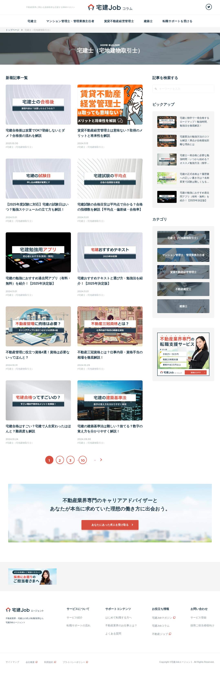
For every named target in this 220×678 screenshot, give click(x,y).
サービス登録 (198, 617)
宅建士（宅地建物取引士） (20, 147)
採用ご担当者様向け (202, 625)
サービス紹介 (74, 617)
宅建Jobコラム (160, 625)
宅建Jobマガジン (162, 617)
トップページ (12, 30)
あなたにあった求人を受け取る (110, 524)
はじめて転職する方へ (118, 617)
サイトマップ (12, 662)
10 (83, 460)
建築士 (148, 21)
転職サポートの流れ (78, 625)
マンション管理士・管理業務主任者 (70, 21)
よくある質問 (113, 633)
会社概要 (30, 662)
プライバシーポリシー (74, 662)
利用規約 (48, 662)
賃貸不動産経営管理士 (119, 21)
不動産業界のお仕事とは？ (121, 625)
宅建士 (32, 21)
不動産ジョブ (160, 634)
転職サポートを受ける (177, 21)
